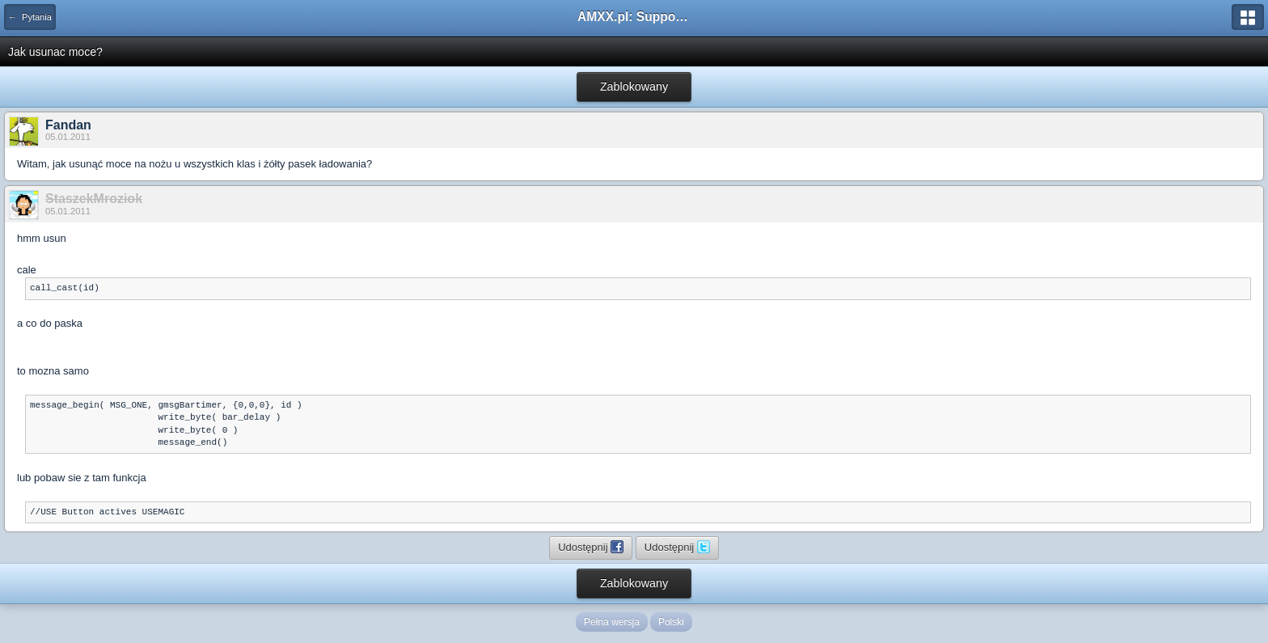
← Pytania (30, 17)
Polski (671, 622)
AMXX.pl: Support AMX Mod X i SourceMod (634, 16)
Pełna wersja (612, 622)
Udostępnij (590, 546)
